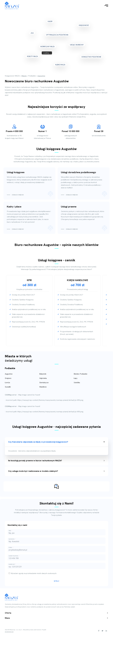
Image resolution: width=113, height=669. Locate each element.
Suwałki (8, 387)
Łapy (75, 378)
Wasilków (43, 387)
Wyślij (56, 581)
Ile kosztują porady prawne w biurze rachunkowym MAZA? (56, 460)
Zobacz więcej (18, 195)
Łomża (7, 382)
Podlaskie (10, 368)
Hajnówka (43, 378)
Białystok (42, 374)
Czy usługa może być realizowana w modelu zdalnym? (56, 471)
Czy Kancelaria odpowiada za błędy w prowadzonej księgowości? (56, 442)
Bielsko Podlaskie (80, 374)
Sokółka (77, 382)
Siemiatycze (44, 382)
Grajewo (8, 378)
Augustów (8, 374)
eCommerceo (9, 632)
